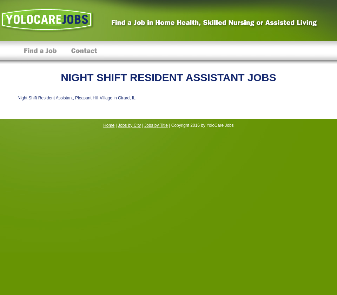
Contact (84, 52)
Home (108, 125)
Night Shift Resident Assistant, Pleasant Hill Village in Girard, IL (77, 98)
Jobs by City (129, 125)
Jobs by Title (156, 125)
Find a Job (40, 52)
